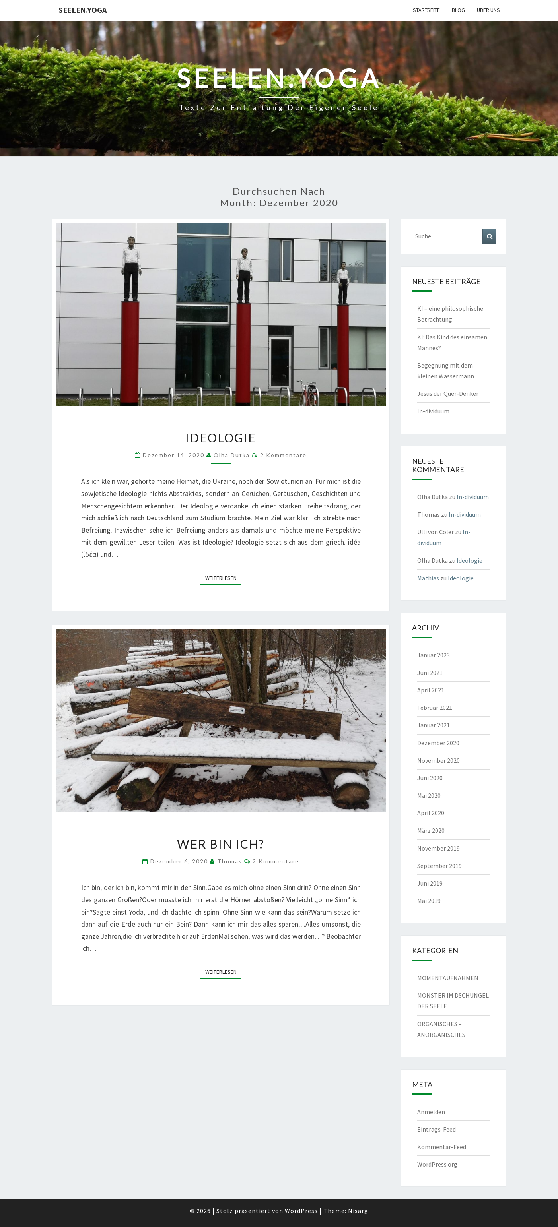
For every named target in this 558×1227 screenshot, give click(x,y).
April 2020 (430, 813)
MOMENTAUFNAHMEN (447, 978)
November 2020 (438, 760)
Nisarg (358, 1211)
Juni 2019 (430, 883)
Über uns (488, 10)
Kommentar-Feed (441, 1147)
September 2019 (439, 866)
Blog (458, 10)
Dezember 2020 (438, 743)
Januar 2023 (433, 655)
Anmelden (431, 1112)
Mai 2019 (429, 901)
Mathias (428, 578)
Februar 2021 (434, 707)
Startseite (426, 10)
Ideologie (220, 437)
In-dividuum (433, 411)
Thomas (229, 861)
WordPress (301, 1211)
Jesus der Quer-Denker (447, 393)
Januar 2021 (433, 725)
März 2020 (431, 830)
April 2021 (430, 690)
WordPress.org (437, 1164)
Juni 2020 (430, 778)
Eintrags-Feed (436, 1129)
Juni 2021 (430, 672)
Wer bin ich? (220, 844)
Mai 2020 (429, 795)
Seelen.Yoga (82, 10)
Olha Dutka (232, 455)
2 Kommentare (283, 455)
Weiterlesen (223, 578)
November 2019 (438, 848)
